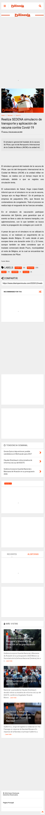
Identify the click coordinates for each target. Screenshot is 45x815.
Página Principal (8, 803)
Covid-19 (18, 115)
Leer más (9, 661)
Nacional (10, 115)
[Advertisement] (22, 43)
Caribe (8, 483)
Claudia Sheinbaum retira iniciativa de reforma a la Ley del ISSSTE (21, 681)
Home (3, 115)
